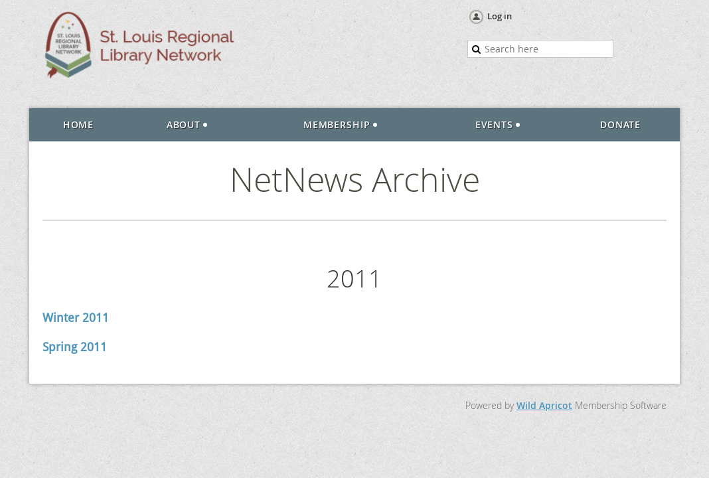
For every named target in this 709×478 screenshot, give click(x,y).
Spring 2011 (74, 347)
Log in (499, 16)
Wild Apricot (544, 405)
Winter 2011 (75, 318)
